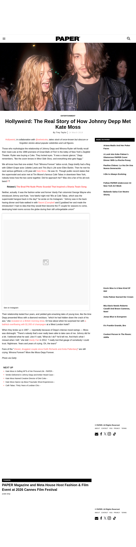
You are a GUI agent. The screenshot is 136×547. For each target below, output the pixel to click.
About (97, 512)
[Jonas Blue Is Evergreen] (98, 318)
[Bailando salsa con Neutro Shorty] (98, 193)
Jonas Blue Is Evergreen (115, 317)
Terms (124, 512)
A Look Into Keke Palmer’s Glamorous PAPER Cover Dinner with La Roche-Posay (117, 157)
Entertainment (68, 116)
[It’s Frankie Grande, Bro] (98, 327)
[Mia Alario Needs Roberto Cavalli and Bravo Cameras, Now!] (98, 307)
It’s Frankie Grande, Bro (114, 325)
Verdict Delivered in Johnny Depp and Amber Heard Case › (30, 375)
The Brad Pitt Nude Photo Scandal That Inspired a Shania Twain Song (51, 187)
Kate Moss (42, 171)
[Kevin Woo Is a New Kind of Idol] (98, 290)
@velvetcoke (42, 139)
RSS (110, 512)
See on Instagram (11, 308)
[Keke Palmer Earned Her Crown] (98, 298)
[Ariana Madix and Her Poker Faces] (98, 147)
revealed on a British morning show (27, 321)
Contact (104, 512)
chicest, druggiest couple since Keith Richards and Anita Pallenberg (46, 349)
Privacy (117, 512)
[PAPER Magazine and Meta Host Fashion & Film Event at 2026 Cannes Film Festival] (47, 456)
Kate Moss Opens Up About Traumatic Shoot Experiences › (30, 382)
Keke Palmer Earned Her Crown (118, 297)
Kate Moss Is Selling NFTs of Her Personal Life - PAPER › (29, 371)
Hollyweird (10, 139)
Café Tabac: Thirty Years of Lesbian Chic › (23, 385)
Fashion (6, 480)
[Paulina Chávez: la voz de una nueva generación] (98, 167)
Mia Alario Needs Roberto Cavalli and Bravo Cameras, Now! (116, 309)
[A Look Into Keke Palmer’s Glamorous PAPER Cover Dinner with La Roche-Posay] (98, 156)
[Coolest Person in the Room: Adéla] (98, 336)
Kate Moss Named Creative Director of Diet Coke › (26, 378)
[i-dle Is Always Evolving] (98, 176)
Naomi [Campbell (46, 202)
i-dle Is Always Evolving (114, 174)
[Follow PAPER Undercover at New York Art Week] (98, 184)
